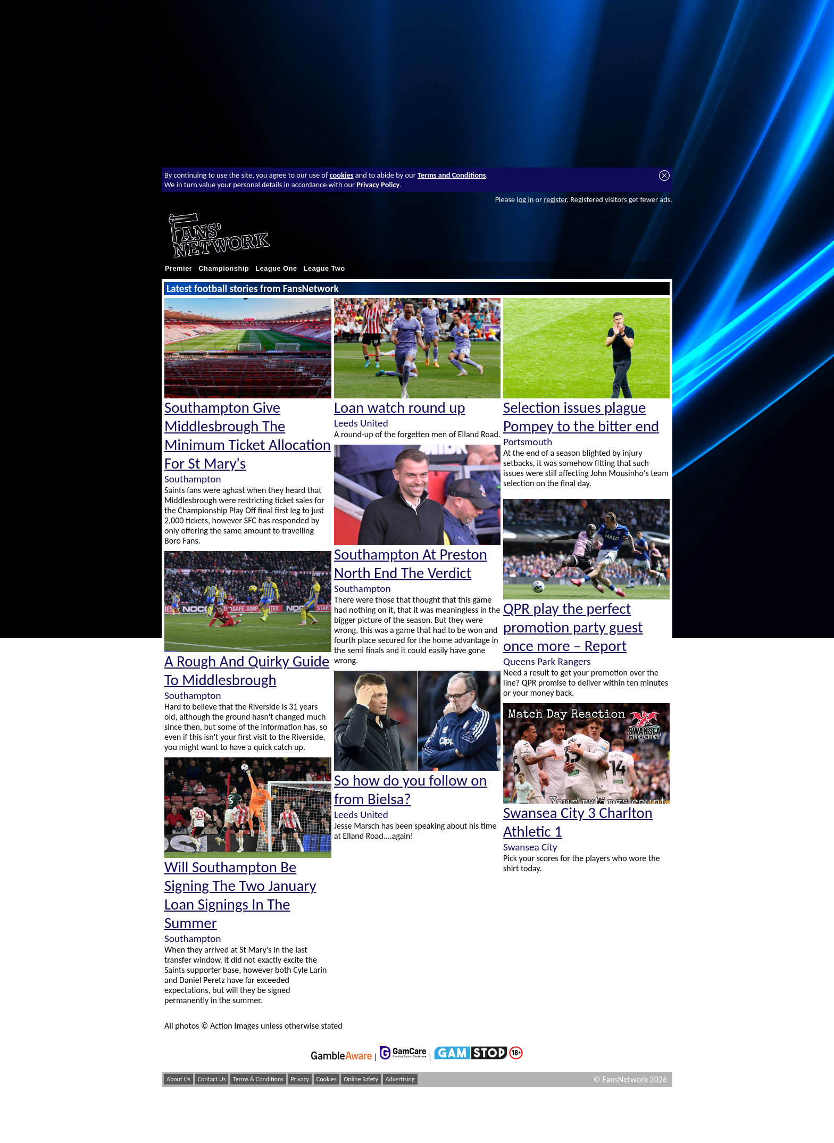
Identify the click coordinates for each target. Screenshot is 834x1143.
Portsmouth (527, 442)
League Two (324, 268)
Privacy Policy (377, 184)
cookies (342, 175)
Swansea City (530, 847)
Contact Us (212, 1079)
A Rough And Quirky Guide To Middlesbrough (246, 670)
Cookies (326, 1079)
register (555, 199)
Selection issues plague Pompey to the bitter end (581, 417)
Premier (178, 268)
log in (524, 199)
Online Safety (361, 1079)
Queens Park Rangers (546, 661)
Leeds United (361, 423)
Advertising (400, 1079)
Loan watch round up (399, 407)
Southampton (192, 479)
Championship (223, 268)
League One (276, 268)
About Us (178, 1079)
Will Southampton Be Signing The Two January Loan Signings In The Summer (240, 895)
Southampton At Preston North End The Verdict (410, 563)
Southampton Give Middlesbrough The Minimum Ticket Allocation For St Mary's (247, 435)
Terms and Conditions (452, 175)
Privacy (300, 1079)
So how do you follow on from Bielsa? (410, 789)
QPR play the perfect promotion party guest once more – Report (573, 627)
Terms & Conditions (258, 1079)
